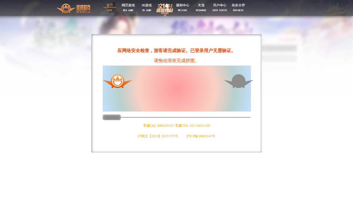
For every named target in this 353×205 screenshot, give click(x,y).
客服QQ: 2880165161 (158, 126)
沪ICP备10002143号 (200, 136)
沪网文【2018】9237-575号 (158, 136)
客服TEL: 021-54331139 (192, 126)
